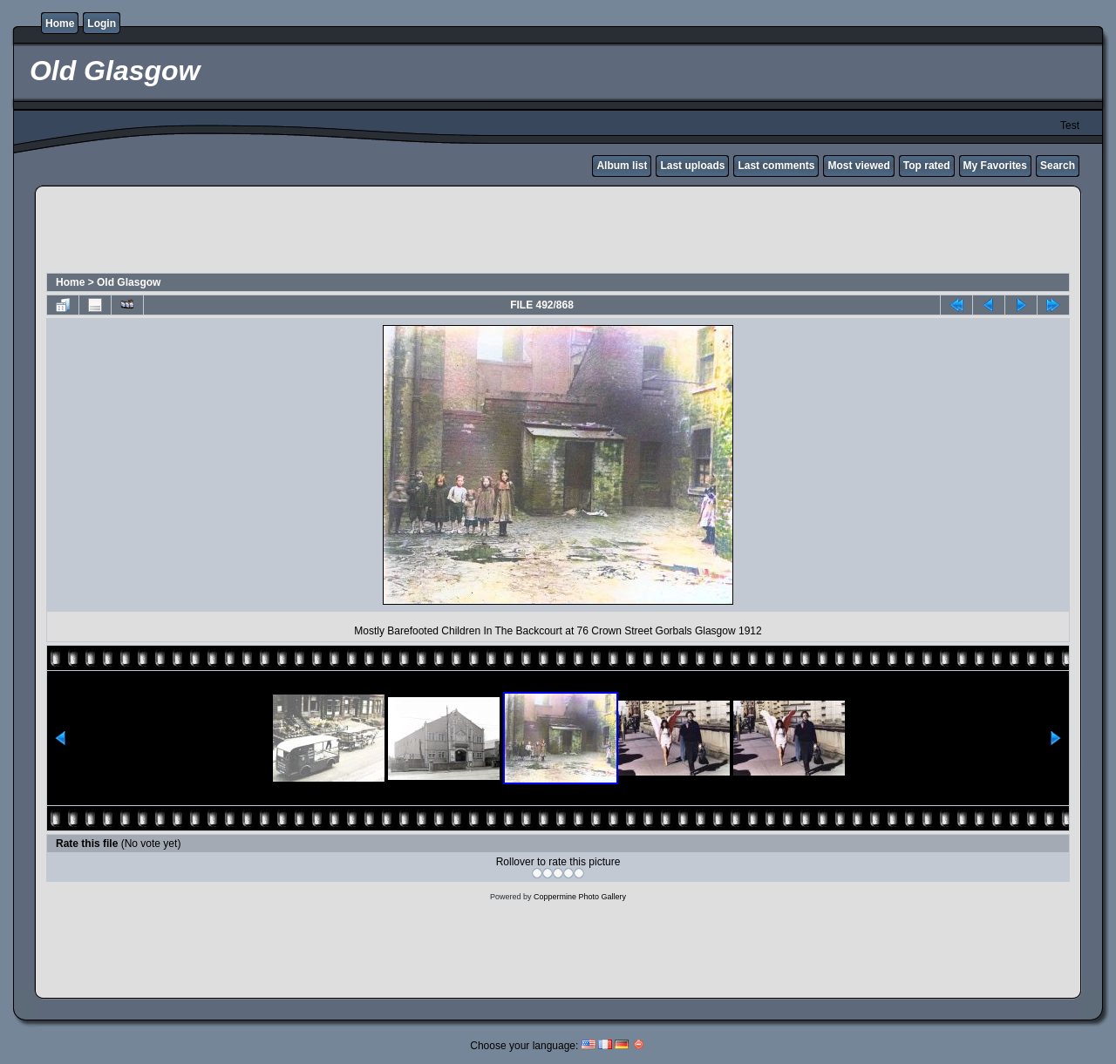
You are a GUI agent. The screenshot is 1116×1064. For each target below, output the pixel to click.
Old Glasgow (128, 282)
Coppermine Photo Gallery (580, 896)
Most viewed (858, 165)
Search (1057, 165)
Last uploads (692, 165)
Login (101, 23)
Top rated (926, 165)
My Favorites (995, 165)
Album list (621, 165)
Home (59, 23)
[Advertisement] (558, 232)
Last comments (776, 165)
